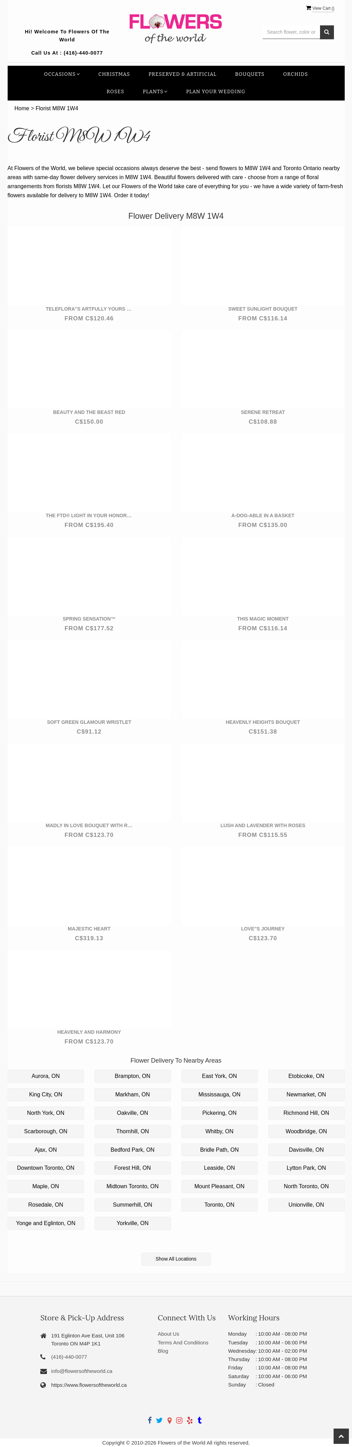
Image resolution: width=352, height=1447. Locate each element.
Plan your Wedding (216, 92)
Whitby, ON (219, 1131)
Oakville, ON (132, 1113)
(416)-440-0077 (83, 53)
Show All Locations (176, 1259)
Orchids (295, 74)
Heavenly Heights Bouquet (263, 722)
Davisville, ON (306, 1150)
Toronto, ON (219, 1205)
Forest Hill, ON (132, 1168)
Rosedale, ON (45, 1205)
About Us (168, 1334)
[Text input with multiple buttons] (291, 32)
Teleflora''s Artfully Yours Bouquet (89, 309)
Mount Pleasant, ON (219, 1186)
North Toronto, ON (306, 1186)
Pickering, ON (219, 1113)
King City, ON (46, 1094)
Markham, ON (132, 1094)
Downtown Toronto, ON (45, 1168)
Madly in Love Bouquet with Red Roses (89, 825)
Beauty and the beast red (89, 412)
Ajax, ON (45, 1150)
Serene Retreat (263, 412)
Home (22, 108)
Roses (115, 92)
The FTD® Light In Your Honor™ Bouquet (89, 515)
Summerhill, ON (132, 1205)
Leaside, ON (219, 1168)
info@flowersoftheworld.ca (81, 1371)
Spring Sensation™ (89, 619)
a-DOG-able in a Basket (263, 515)
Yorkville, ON (133, 1223)
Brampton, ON (132, 1076)
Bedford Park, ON (132, 1150)
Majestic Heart (89, 929)
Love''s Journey (263, 929)
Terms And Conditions (183, 1342)
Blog (163, 1351)
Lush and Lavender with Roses (262, 825)
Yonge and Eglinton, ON (45, 1223)
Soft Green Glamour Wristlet (89, 722)
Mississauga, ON (219, 1094)
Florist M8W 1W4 (56, 108)
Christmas (114, 74)
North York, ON (46, 1113)
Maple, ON (45, 1186)
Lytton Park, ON (306, 1168)
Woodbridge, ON (306, 1131)
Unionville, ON (306, 1205)
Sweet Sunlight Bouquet (262, 309)
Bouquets (249, 74)
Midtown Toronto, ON (133, 1186)
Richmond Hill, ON (306, 1113)
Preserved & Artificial (182, 74)
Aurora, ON (46, 1076)
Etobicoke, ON (306, 1076)
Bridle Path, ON (219, 1150)
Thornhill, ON (132, 1131)
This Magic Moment (263, 619)
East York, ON (219, 1076)
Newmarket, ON (306, 1094)
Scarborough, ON (45, 1131)
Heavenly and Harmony (89, 1032)
